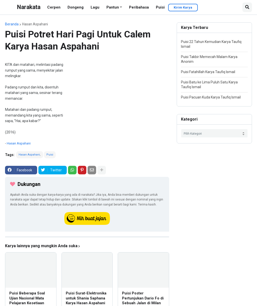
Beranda (12, 24)
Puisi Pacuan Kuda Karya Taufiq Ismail (211, 97)
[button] (247, 7)
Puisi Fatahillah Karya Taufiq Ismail (208, 72)
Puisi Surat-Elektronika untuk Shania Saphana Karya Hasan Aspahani (86, 298)
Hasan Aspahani (35, 24)
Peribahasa (139, 7)
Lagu (95, 7)
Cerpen (53, 7)
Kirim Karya (183, 7)
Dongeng (76, 7)
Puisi (160, 7)
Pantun (112, 7)
